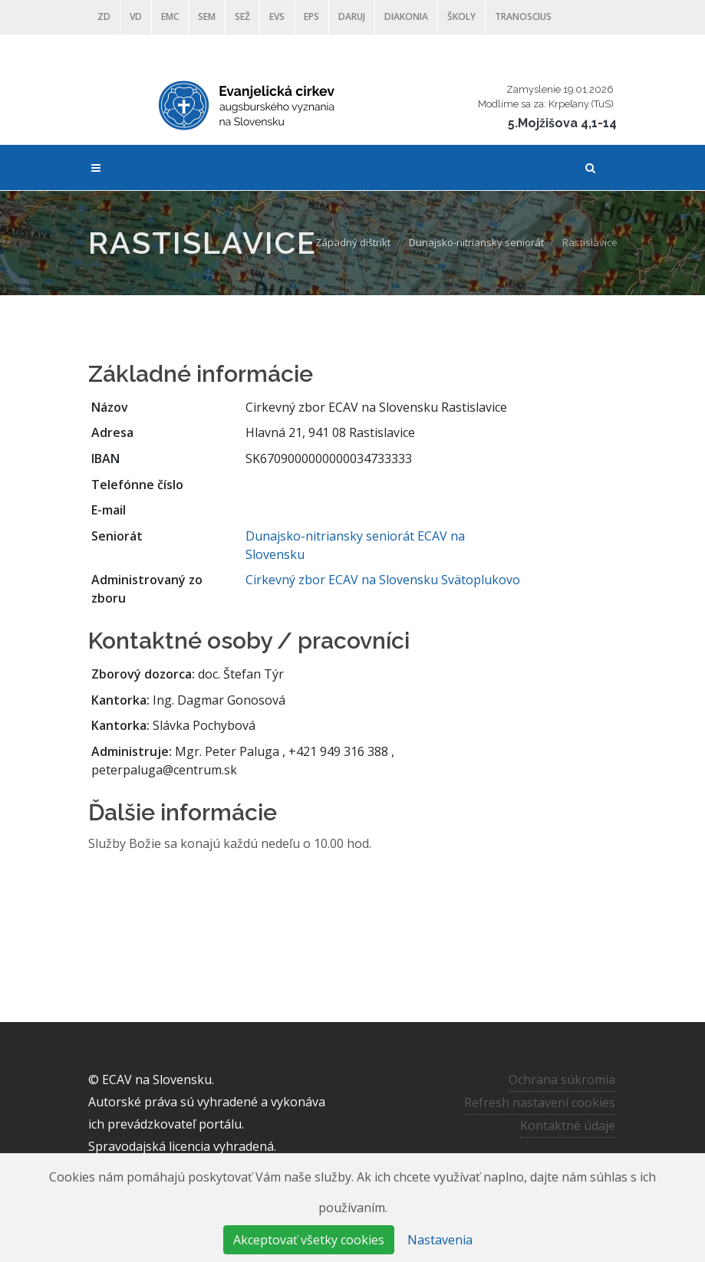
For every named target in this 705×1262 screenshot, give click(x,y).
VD (136, 16)
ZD (103, 16)
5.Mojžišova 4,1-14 (562, 123)
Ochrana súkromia (562, 1079)
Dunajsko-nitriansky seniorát (476, 242)
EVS (277, 16)
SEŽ (242, 16)
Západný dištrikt (352, 242)
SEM (207, 16)
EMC (170, 16)
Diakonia (406, 16)
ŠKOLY (461, 16)
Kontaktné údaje (567, 1125)
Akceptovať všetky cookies (308, 1239)
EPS (311, 16)
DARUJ (351, 16)
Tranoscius (523, 16)
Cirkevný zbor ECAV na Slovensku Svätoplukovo (382, 579)
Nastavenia (440, 1239)
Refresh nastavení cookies (539, 1102)
